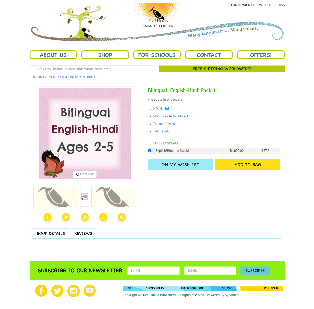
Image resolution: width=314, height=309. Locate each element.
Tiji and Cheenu (164, 124)
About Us (53, 55)
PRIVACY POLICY (154, 288)
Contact (209, 55)
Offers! (261, 55)
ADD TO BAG (248, 164)
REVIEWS (83, 233)
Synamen (232, 295)
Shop (105, 55)
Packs (51, 77)
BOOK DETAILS (51, 233)
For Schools (156, 55)
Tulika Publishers (163, 295)
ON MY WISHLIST (180, 164)
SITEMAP (227, 288)
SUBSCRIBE (255, 270)
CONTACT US (271, 288)
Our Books (39, 77)
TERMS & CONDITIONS (191, 288)
